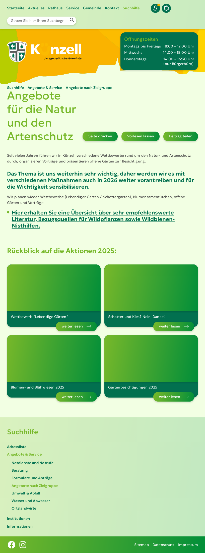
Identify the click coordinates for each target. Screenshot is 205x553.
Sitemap (141, 544)
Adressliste (16, 447)
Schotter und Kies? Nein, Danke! (136, 316)
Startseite (15, 8)
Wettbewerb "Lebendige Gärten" (39, 316)
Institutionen (18, 518)
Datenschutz (163, 544)
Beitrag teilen (180, 136)
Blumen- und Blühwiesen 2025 (37, 387)
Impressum (188, 544)
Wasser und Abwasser (31, 501)
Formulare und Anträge (32, 478)
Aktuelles (36, 8)
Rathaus (55, 8)
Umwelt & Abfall (26, 493)
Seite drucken (100, 136)
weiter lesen (72, 326)
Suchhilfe (131, 8)
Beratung (20, 470)
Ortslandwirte (24, 508)
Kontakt (112, 8)
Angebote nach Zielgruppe (35, 485)
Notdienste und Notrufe (32, 463)
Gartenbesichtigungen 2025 (132, 387)
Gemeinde (92, 8)
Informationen (20, 526)
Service (72, 8)
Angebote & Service (24, 454)
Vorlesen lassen (140, 136)
